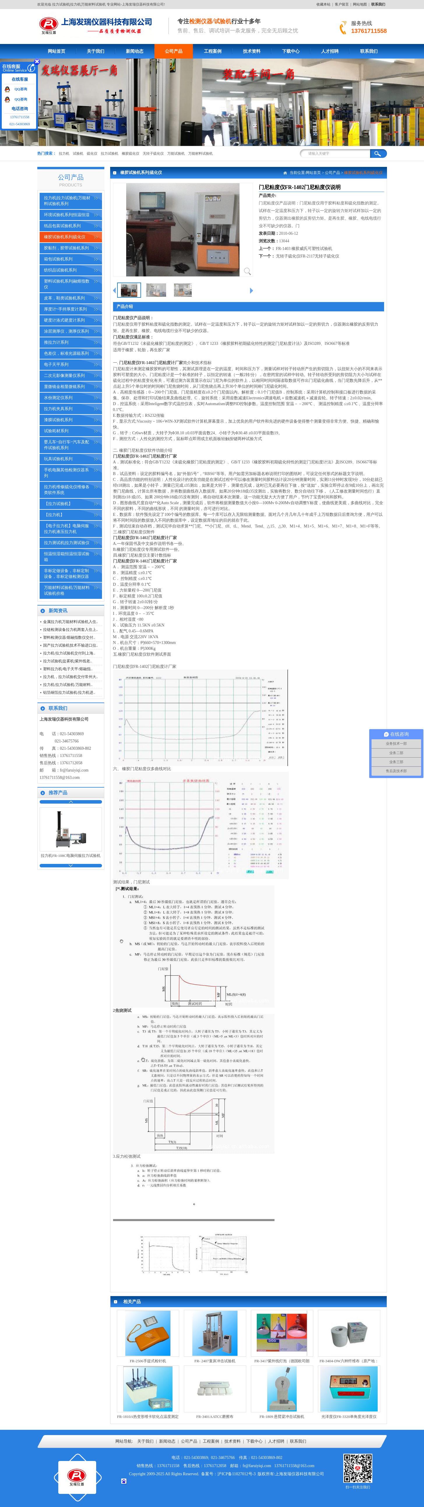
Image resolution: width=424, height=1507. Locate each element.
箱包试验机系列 (58, 259)
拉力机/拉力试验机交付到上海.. (69, 653)
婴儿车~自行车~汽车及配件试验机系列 (66, 445)
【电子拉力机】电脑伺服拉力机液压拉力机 (66, 529)
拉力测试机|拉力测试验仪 (67, 543)
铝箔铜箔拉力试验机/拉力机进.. (69, 692)
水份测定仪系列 (58, 398)
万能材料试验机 (200, 153)
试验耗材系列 (56, 431)
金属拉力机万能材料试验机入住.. (70, 622)
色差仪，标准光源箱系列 (66, 353)
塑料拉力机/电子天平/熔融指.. (68, 669)
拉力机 (64, 153)
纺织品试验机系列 (60, 270)
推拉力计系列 (56, 342)
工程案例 (212, 51)
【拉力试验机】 (58, 504)
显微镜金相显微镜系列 (64, 386)
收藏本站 (323, 4)
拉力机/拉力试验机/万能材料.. (68, 684)
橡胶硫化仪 (130, 153)
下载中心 (291, 51)
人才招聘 (330, 51)
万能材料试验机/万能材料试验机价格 (67, 590)
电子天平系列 (56, 364)
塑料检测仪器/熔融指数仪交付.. (69, 637)
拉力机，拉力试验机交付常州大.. (70, 677)
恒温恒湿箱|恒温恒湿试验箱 (67, 557)
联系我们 (369, 51)
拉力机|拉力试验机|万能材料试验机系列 (67, 201)
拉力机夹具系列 (58, 409)
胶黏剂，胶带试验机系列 (66, 248)
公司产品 (173, 51)
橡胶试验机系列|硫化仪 (65, 237)
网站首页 (56, 51)
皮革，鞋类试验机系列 (64, 298)
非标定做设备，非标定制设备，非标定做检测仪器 (66, 574)
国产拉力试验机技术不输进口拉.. (70, 645)
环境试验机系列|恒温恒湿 (67, 215)
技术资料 (252, 51)
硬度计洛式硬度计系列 (64, 320)
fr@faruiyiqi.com (74, 770)
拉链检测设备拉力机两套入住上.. (70, 629)
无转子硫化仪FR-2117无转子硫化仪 (307, 256)
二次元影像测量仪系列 (64, 375)
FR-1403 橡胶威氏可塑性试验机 (304, 248)
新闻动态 (134, 51)
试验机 (78, 153)
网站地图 (360, 4)
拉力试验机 (109, 153)
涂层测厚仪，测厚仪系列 (66, 331)
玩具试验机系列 (58, 459)
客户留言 (342, 4)
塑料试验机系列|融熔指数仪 (67, 284)
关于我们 (95, 51)
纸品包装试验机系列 (62, 226)
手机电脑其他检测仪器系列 (66, 473)
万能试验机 (176, 153)
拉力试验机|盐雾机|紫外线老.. (67, 661)
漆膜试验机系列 (58, 420)
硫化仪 (92, 153)
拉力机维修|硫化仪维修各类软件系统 (67, 490)
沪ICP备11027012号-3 (236, 1474)
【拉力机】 (54, 515)
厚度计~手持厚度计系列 (65, 309)
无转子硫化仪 (153, 153)
